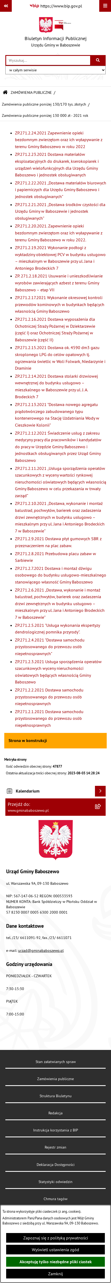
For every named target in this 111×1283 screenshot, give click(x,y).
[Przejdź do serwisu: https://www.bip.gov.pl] (55, 6)
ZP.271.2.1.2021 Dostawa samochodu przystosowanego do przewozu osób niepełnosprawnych (49, 718)
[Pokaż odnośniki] (6, 6)
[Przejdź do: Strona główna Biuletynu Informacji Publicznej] (5, 92)
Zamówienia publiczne (55, 1078)
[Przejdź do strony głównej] (56, 33)
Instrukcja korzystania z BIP (55, 1130)
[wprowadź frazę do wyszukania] (48, 60)
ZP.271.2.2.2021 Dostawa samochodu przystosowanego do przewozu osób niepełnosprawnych (49, 696)
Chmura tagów (55, 1198)
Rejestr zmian (55, 1147)
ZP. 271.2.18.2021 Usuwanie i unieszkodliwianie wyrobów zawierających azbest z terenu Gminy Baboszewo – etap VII (59, 282)
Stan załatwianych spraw (56, 1061)
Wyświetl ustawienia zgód (55, 1249)
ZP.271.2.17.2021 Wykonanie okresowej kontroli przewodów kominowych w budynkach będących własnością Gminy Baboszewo (59, 304)
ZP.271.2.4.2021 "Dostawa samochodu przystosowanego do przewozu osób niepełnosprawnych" (50, 646)
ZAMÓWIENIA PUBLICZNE (31, 92)
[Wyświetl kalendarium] (100, 791)
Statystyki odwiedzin (55, 1181)
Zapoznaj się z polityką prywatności (55, 1238)
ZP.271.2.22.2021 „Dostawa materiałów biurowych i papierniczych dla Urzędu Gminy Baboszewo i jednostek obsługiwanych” (60, 189)
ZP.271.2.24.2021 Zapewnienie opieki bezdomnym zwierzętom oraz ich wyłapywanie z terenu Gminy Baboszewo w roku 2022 (58, 139)
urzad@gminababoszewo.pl (41, 950)
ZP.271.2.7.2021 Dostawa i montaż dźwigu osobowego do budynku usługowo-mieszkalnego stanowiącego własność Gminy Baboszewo (60, 575)
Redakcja (55, 1113)
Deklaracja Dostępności (56, 1164)
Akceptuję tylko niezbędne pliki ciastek (56, 1262)
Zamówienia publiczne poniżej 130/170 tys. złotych (44, 104)
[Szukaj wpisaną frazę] (98, 60)
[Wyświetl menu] (105, 6)
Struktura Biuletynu (56, 1095)
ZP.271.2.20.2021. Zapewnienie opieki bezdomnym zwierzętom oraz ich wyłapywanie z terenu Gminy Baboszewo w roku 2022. (58, 232)
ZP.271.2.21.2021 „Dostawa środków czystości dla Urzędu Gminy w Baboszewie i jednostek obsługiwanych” (60, 211)
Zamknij (55, 1273)
